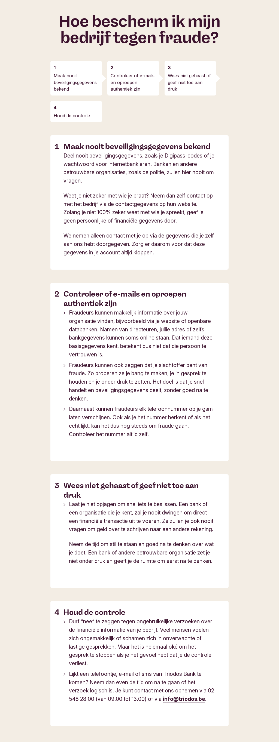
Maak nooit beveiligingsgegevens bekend (75, 82)
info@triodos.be (184, 699)
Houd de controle (72, 115)
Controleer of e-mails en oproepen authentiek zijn (132, 82)
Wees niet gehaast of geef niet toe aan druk (189, 82)
